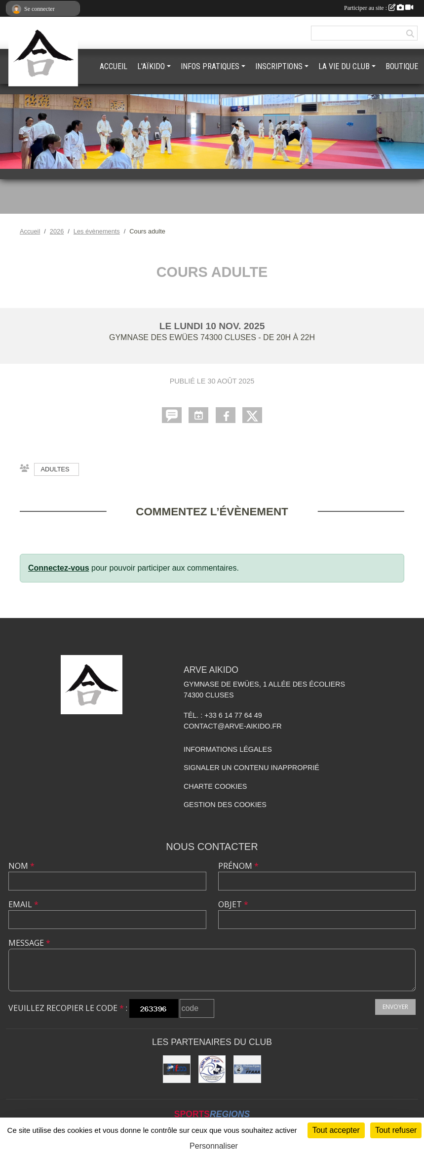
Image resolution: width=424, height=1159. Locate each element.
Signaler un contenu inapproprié (251, 768)
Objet (233, 904)
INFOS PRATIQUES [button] (210, 66)
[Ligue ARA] (212, 1069)
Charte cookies (215, 786)
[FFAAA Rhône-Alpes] (247, 1069)
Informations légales (228, 749)
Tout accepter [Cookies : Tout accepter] (336, 1130)
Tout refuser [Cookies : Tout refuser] (396, 1130)
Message (29, 942)
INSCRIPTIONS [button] (279, 66)
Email (23, 904)
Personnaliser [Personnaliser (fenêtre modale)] (214, 1146)
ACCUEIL (113, 66)
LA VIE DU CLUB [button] (344, 66)
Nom (21, 865)
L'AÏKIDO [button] (151, 66)
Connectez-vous (58, 568)
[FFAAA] (177, 1069)
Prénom (238, 865)
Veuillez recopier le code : (67, 1008)
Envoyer (395, 1007)
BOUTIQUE (401, 66)
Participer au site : (378, 7)
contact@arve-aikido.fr (233, 726)
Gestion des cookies (225, 805)
